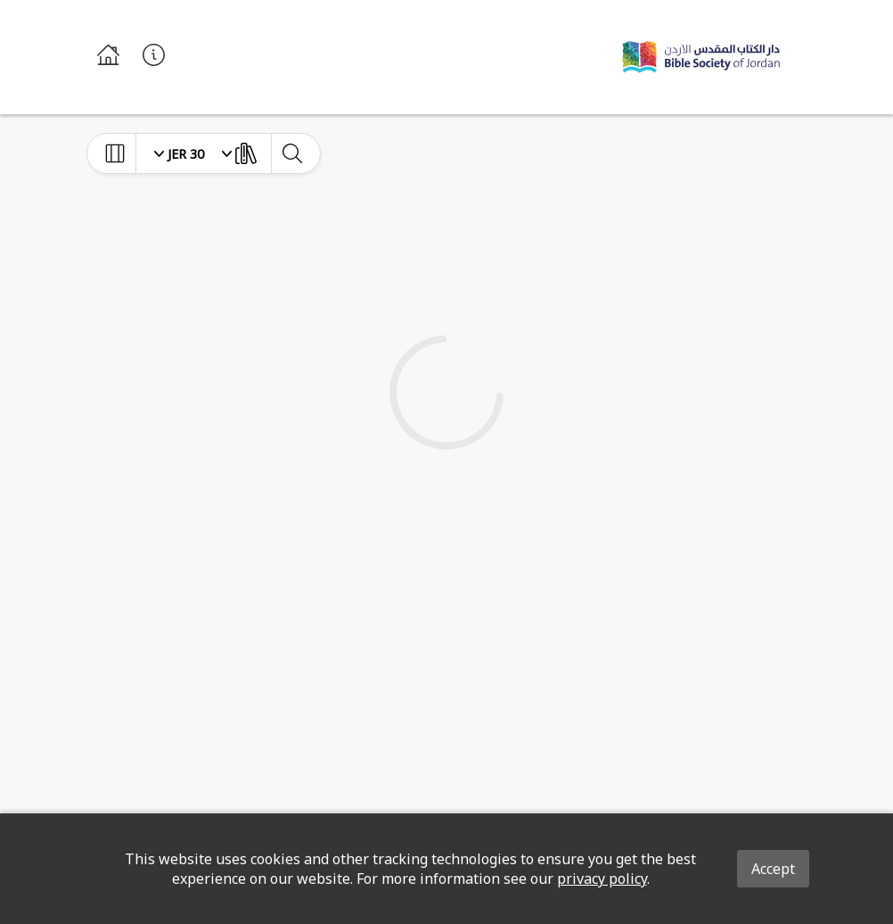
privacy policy (602, 878)
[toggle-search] (292, 153)
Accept (773, 869)
